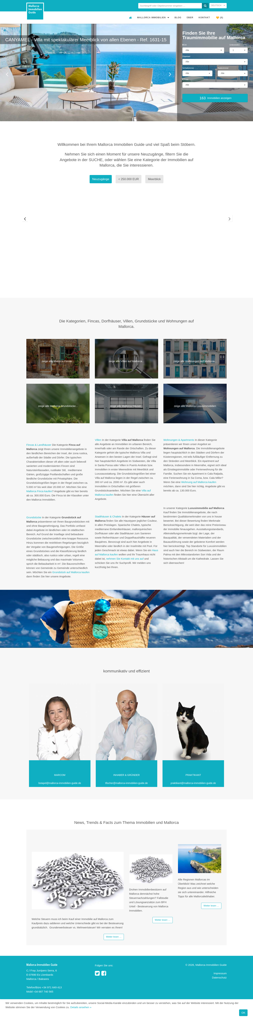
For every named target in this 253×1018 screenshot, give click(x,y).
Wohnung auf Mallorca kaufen (198, 482)
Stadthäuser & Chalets (108, 516)
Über (190, 17)
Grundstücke (33, 517)
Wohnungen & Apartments (178, 439)
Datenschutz (219, 977)
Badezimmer (223, 68)
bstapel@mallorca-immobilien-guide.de (59, 783)
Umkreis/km (234, 45)
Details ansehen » (80, 1007)
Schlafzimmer (188, 68)
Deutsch (218, 5)
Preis (185, 79)
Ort (184, 45)
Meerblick (154, 179)
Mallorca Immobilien (153, 17)
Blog (178, 17)
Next (232, 225)
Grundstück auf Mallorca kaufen (71, 572)
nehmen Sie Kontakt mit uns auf (125, 558)
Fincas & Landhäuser (39, 444)
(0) (219, 17)
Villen (98, 439)
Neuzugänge (100, 179)
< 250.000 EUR (128, 179)
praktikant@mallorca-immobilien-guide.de (193, 783)
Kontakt (204, 17)
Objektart (186, 56)
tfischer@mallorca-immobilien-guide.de (126, 783)
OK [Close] (243, 1012)
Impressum (220, 973)
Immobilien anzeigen (215, 98)
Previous (20, 225)
